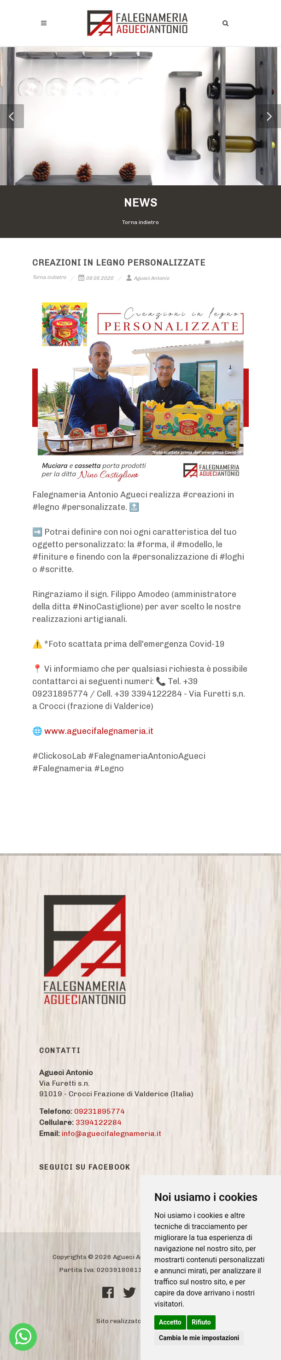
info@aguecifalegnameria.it (111, 1133)
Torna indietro (140, 222)
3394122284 (99, 1122)
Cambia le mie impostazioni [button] (199, 1338)
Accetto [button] (170, 1322)
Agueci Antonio (147, 278)
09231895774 (99, 1111)
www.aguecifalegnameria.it (98, 731)
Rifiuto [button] (201, 1322)
